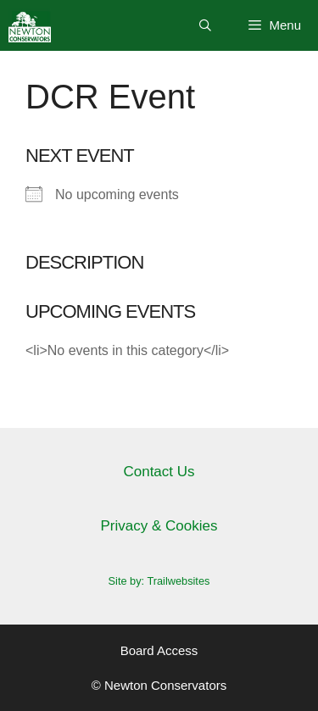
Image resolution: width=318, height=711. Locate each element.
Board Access (159, 650)
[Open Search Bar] (205, 25)
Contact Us (158, 472)
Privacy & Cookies (159, 526)
